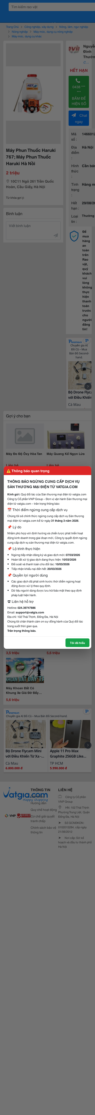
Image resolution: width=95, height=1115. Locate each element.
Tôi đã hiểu (77, 643)
